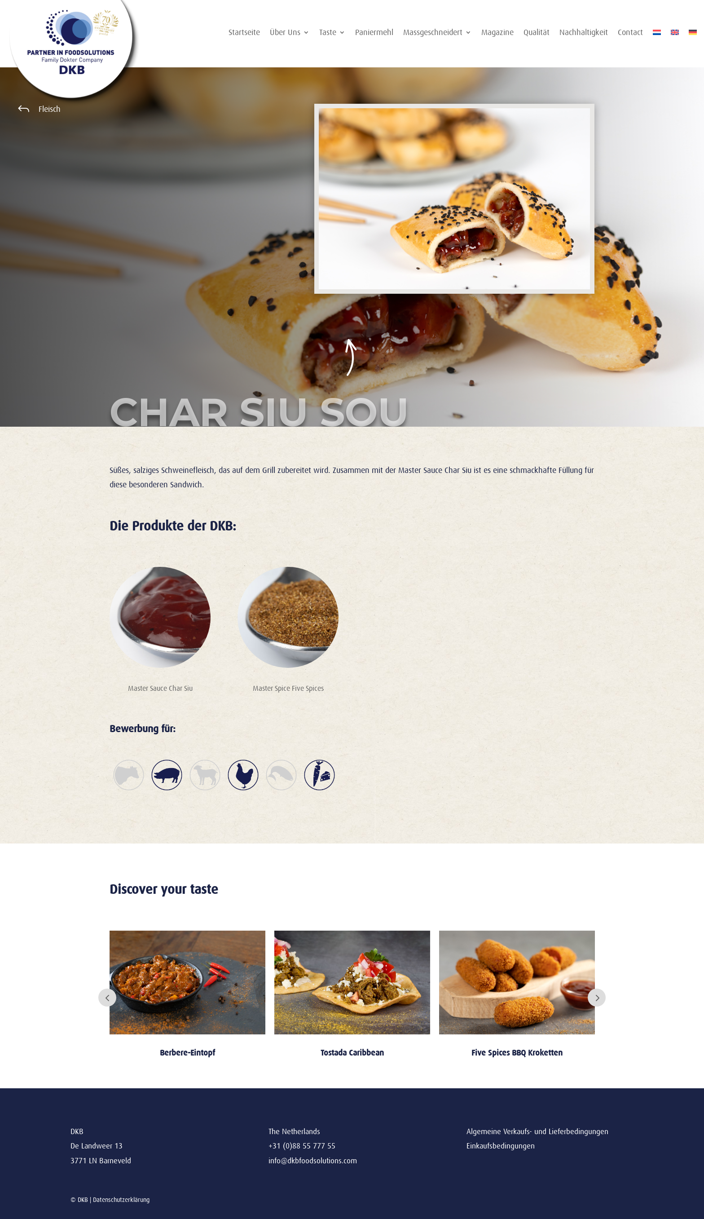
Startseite (244, 33)
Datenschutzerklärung (121, 1199)
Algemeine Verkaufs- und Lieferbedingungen (537, 1131)
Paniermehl (374, 33)
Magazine (497, 33)
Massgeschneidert (432, 33)
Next (597, 998)
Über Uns (285, 33)
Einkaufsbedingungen (500, 1146)
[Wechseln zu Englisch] (675, 34)
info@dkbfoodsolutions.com (312, 1161)
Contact (630, 33)
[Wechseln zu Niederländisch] (657, 34)
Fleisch (50, 109)
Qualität (537, 33)
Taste (327, 33)
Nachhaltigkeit (583, 33)
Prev (107, 998)
